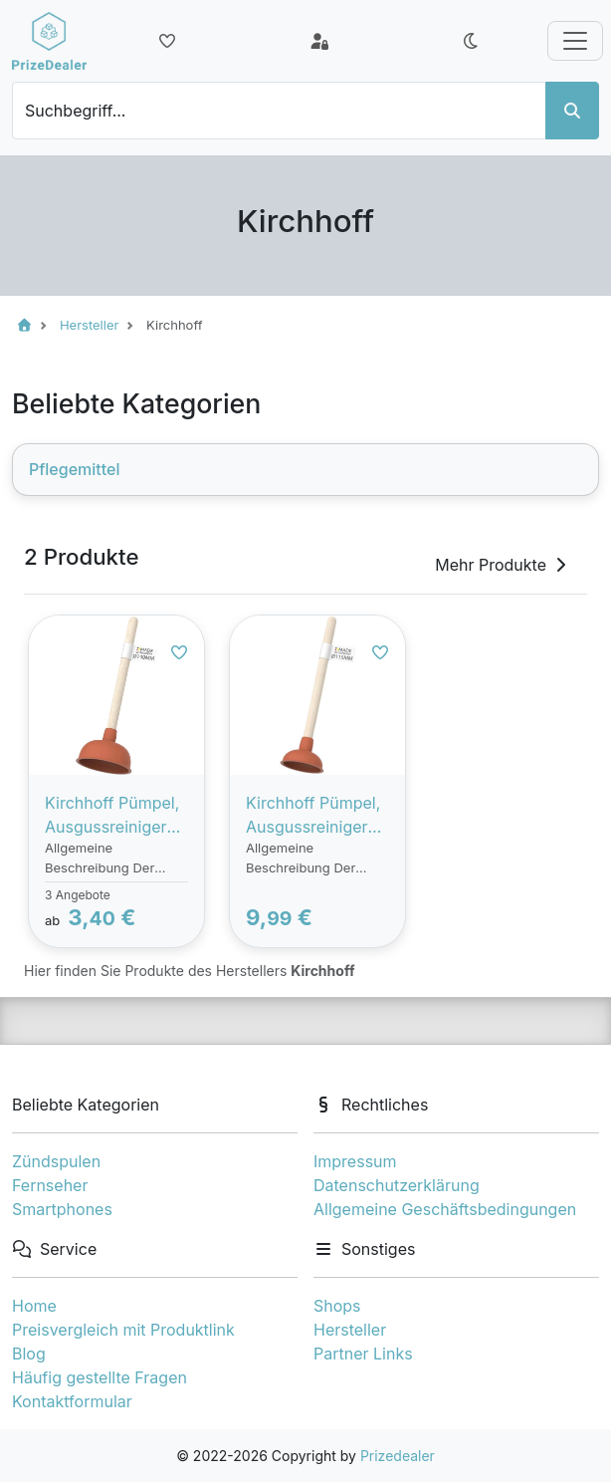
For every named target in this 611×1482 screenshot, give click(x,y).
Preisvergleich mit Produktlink (123, 1330)
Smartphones (62, 1209)
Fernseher (50, 1185)
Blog (29, 1353)
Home (34, 1306)
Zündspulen (56, 1161)
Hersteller (349, 1330)
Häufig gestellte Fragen (99, 1377)
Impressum (355, 1161)
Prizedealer (397, 1455)
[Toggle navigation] (575, 41)
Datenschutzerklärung (396, 1185)
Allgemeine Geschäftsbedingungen (444, 1209)
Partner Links (363, 1353)
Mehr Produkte (502, 565)
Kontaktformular (72, 1401)
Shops (337, 1306)
